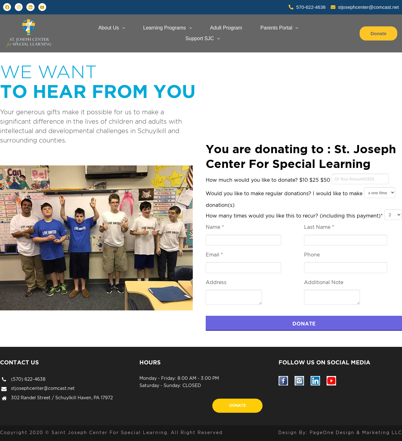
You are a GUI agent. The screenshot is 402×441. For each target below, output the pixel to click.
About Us (111, 27)
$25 (314, 180)
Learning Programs (167, 27)
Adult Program (226, 27)
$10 (303, 180)
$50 (325, 180)
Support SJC (202, 38)
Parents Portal (279, 27)
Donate (237, 405)
